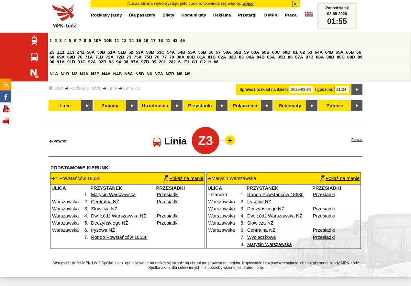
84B (260, 57)
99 (153, 61)
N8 (179, 73)
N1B (65, 73)
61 (295, 52)
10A (97, 40)
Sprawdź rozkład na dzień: (263, 89)
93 (111, 61)
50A (90, 52)
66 (358, 52)
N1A (54, 73)
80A (180, 57)
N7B (170, 73)
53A (139, 52)
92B (102, 61)
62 (302, 52)
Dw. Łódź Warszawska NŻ (118, 215)
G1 (195, 61)
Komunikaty (193, 15)
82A (222, 57)
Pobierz (335, 105)
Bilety (168, 15)
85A (271, 57)
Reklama (222, 15)
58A (227, 52)
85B (281, 57)
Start (56, 88)
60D (286, 52)
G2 (203, 61)
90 (52, 61)
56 (211, 52)
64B (329, 52)
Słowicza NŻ (104, 208)
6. (180, 61)
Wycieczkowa (261, 237)
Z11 (60, 52)
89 (360, 57)
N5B (139, 73)
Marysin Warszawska (113, 194)
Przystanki (200, 105)
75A (138, 57)
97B (145, 61)
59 (246, 52)
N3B (95, 73)
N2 (74, 73)
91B (71, 61)
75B (148, 57)
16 (146, 40)
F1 (186, 61)
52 (130, 52)
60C (276, 52)
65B (350, 52)
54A (171, 52)
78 (171, 57)
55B (202, 52)
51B (122, 52)
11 (116, 40)
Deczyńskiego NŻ (109, 223)
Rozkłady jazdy (86, 88)
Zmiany (110, 105)
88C (341, 57)
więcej (249, 3)
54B (181, 52)
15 (138, 40)
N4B (117, 73)
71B (99, 57)
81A (201, 57)
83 (241, 57)
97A (135, 61)
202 (172, 61)
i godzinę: (324, 89)
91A (61, 61)
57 (218, 52)
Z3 (52, 52)
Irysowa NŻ (103, 230)
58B (237, 52)
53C (160, 52)
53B (150, 52)
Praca (290, 15)
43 (175, 40)
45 (182, 40)
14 (131, 40)
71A (89, 57)
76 (157, 57)
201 (162, 61)
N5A (128, 73)
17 (153, 40)
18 (160, 40)
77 (164, 57)
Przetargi (247, 15)
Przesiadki (168, 194)
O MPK (271, 15)
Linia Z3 (131, 88)
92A (92, 61)
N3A (84, 73)
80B (191, 57)
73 (129, 57)
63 (309, 52)
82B (232, 57)
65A (339, 52)
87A (299, 57)
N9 (187, 73)
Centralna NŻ (105, 201)
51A (112, 52)
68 (52, 57)
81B (212, 57)
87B (309, 57)
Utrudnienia (155, 105)
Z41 (80, 52)
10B (108, 40)
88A (320, 57)
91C (81, 61)
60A (255, 52)
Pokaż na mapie (183, 178)
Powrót (60, 141)
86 (290, 57)
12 (124, 40)
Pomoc (356, 140)
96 (125, 61)
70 (80, 57)
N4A (106, 73)
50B (101, 52)
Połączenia (245, 105)
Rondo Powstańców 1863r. (119, 237)
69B (71, 57)
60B (266, 52)
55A (191, 52)
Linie (112, 88)
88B (330, 57)
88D (351, 57)
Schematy (290, 105)
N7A (159, 73)
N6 (149, 73)
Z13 (70, 52)
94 (118, 61)
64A (319, 52)
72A (110, 57)
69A (61, 57)
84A (250, 57)
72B (120, 57)
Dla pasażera (142, 15)
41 (167, 40)
